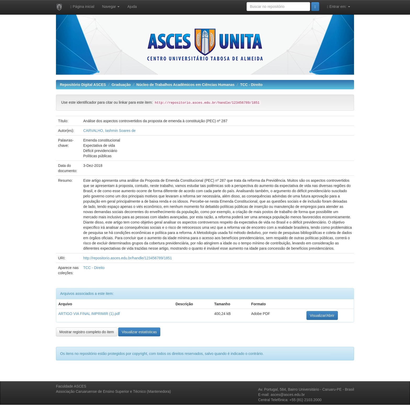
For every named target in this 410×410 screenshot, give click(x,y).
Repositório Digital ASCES (83, 85)
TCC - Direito (251, 85)
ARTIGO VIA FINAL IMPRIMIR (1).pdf (89, 314)
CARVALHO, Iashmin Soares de (109, 130)
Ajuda (132, 6)
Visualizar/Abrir (322, 315)
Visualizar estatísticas (139, 332)
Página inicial (82, 6)
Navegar (111, 6)
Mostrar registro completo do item (86, 332)
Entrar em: (338, 6)
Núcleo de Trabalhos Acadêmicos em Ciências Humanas (185, 85)
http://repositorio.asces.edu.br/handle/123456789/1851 (127, 258)
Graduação (121, 85)
